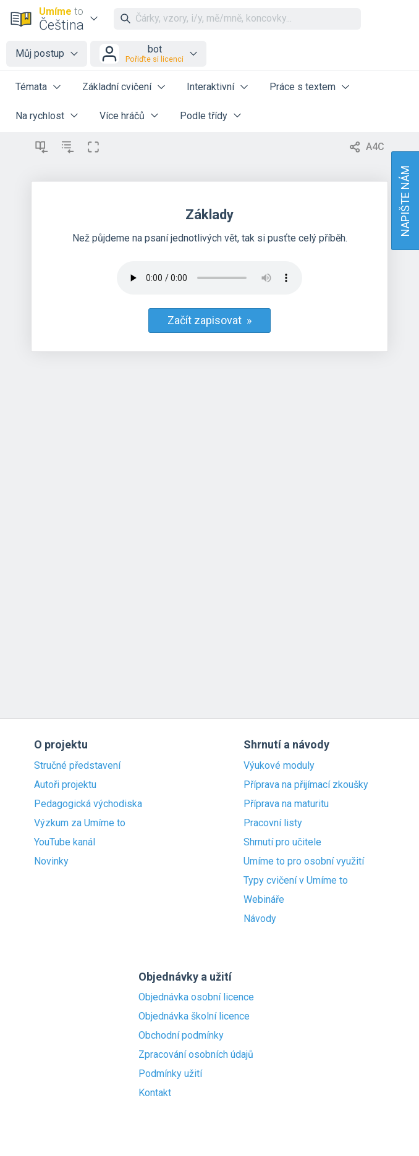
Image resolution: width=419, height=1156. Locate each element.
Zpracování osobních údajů (195, 1054)
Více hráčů (122, 116)
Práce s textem (302, 87)
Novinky (51, 861)
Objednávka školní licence (194, 1016)
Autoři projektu (65, 784)
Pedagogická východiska (88, 804)
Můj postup (39, 53)
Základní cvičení (116, 87)
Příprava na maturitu (286, 804)
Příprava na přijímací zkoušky (305, 784)
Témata (31, 87)
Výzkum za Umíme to (79, 823)
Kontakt (154, 1093)
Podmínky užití (170, 1073)
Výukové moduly (279, 765)
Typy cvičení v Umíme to (295, 880)
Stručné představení (77, 765)
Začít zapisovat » (209, 320)
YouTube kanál (64, 842)
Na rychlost (39, 116)
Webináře (263, 899)
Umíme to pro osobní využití (303, 861)
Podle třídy (203, 116)
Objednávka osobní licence (196, 997)
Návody (259, 918)
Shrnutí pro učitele (282, 842)
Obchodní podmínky (181, 1035)
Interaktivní (210, 87)
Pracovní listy (272, 823)
